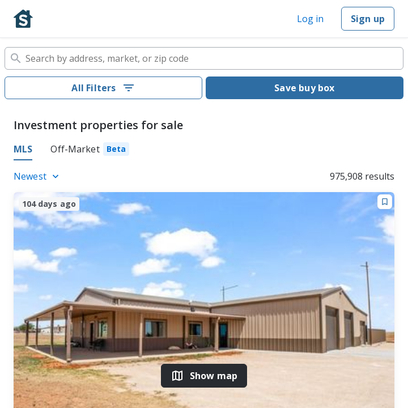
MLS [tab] (23, 149)
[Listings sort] (38, 176)
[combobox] (204, 58)
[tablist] (204, 150)
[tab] (89, 150)
